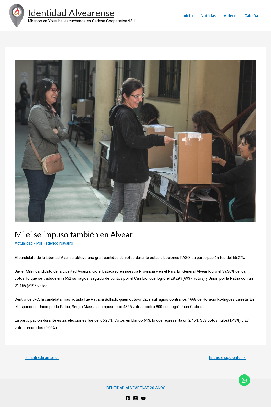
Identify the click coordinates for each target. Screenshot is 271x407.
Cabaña (251, 15)
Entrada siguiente (227, 357)
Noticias (208, 15)
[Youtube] (143, 398)
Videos (230, 15)
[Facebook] (127, 398)
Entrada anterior (42, 357)
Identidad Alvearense (71, 12)
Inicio (188, 15)
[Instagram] (135, 398)
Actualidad (24, 243)
